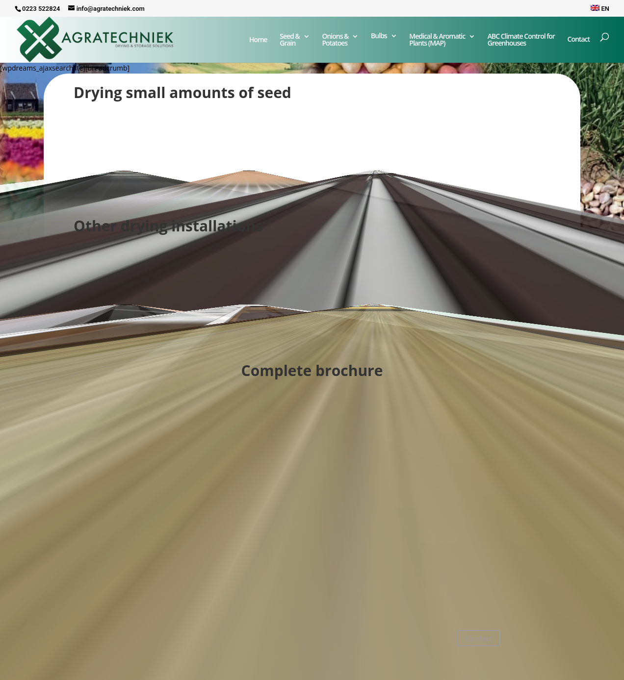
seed (274, 92)
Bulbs (379, 36)
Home (258, 40)
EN (600, 8)
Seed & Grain (290, 40)
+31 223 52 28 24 (97, 645)
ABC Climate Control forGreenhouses (521, 40)
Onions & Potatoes (335, 40)
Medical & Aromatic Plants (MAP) (437, 40)
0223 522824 (41, 8)
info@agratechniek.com (112, 633)
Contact (579, 43)
